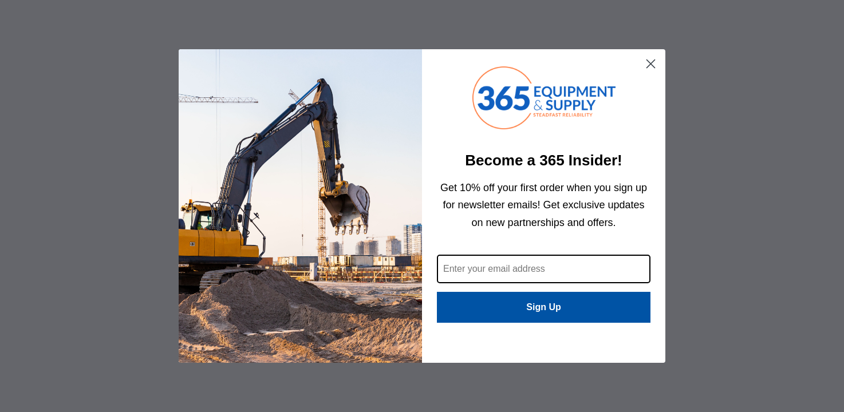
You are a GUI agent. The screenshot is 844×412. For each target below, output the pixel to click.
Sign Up (543, 307)
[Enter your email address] (543, 269)
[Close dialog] (651, 64)
